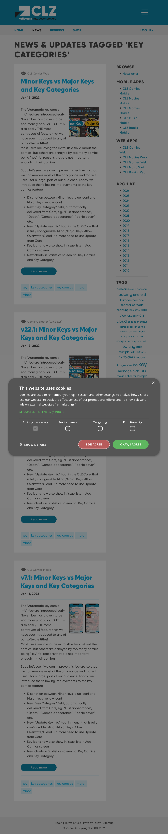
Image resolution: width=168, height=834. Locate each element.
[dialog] (84, 417)
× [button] (153, 382)
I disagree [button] (94, 444)
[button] (84, 412)
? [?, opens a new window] (75, 404)
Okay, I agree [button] (130, 444)
